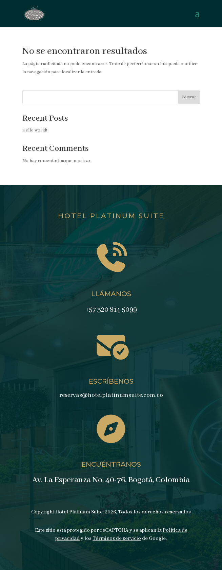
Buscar (189, 97)
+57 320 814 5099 (111, 310)
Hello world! (34, 130)
